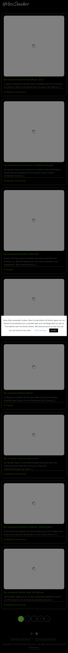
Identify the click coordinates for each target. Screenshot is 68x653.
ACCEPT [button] (54, 330)
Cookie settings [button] (40, 330)
